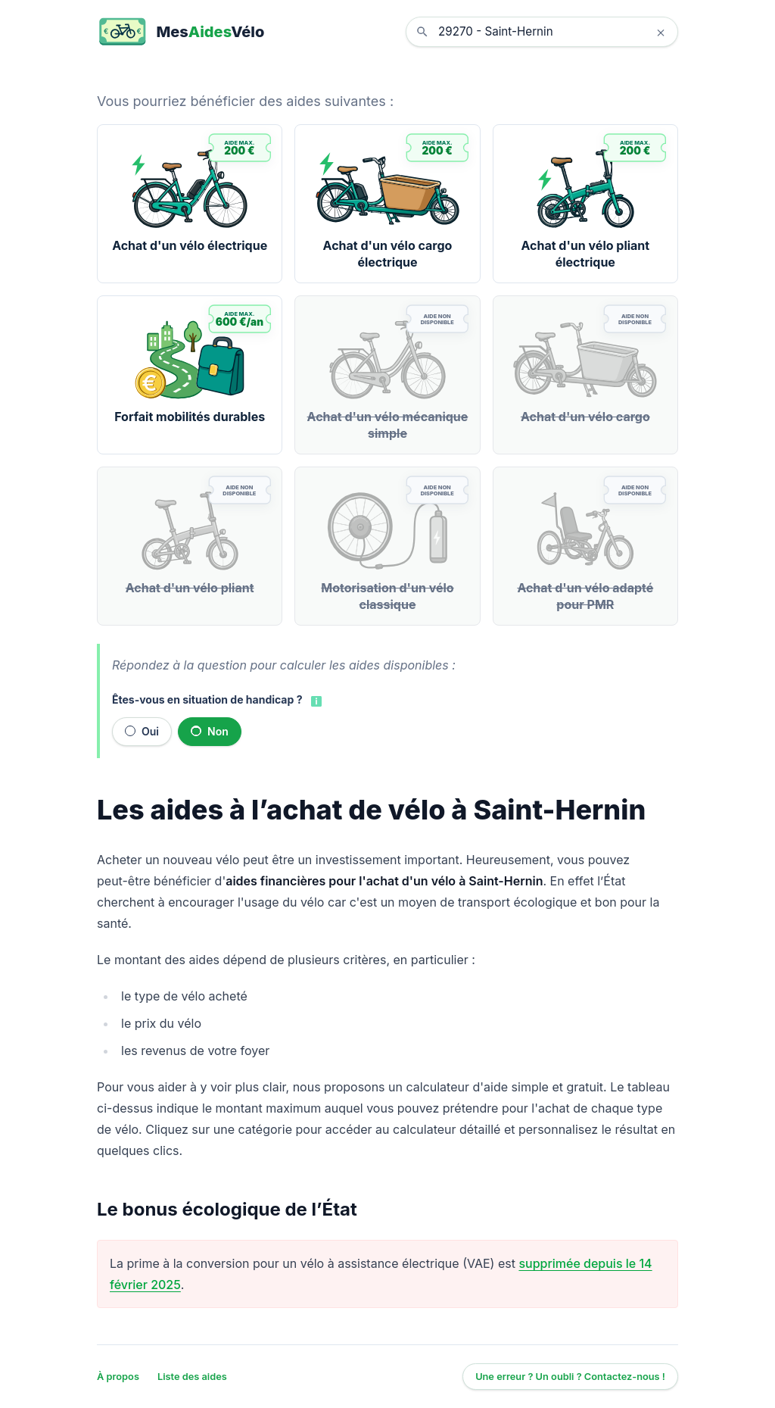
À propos (118, 1376)
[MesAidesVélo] (180, 31)
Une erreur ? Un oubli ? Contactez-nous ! (570, 1376)
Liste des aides (192, 1376)
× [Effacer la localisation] (660, 32)
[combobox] (553, 31)
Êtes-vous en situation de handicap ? (207, 699)
